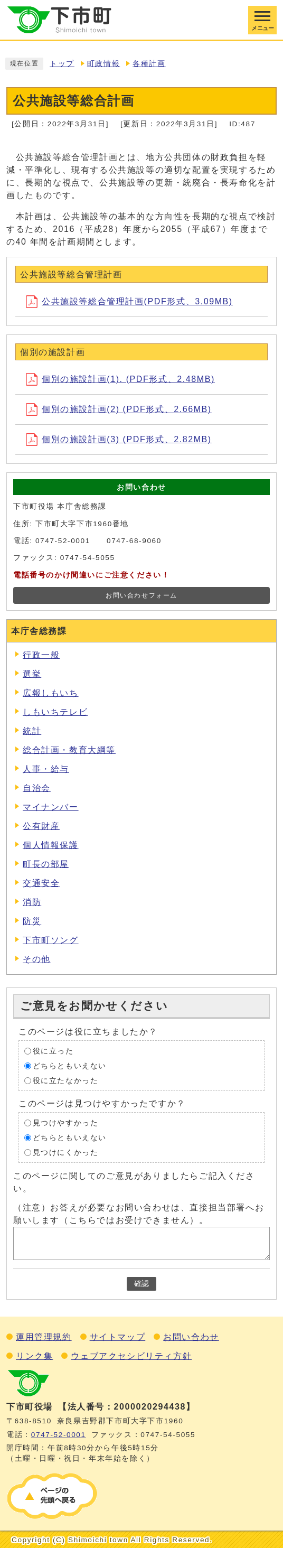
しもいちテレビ (55, 711)
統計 (32, 730)
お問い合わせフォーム (141, 595)
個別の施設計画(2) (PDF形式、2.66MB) (119, 409)
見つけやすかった (66, 1122)
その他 (37, 959)
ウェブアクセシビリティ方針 (131, 1355)
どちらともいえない (70, 1065)
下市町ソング (51, 940)
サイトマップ (118, 1336)
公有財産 (41, 826)
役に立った (53, 1051)
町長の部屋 (46, 864)
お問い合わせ (191, 1336)
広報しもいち (51, 692)
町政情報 (103, 64)
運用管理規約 (44, 1336)
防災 (32, 921)
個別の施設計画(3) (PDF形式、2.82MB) (119, 439)
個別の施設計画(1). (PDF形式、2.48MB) (120, 379)
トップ (62, 64)
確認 (141, 1284)
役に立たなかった (66, 1080)
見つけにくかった (66, 1152)
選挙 (32, 673)
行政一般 (41, 654)
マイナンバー (51, 807)
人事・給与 (46, 768)
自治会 (37, 788)
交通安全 (41, 883)
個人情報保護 (51, 845)
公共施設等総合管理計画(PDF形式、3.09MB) (129, 301)
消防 (32, 902)
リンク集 (34, 1355)
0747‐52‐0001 (58, 1435)
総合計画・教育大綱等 (69, 749)
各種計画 (149, 64)
